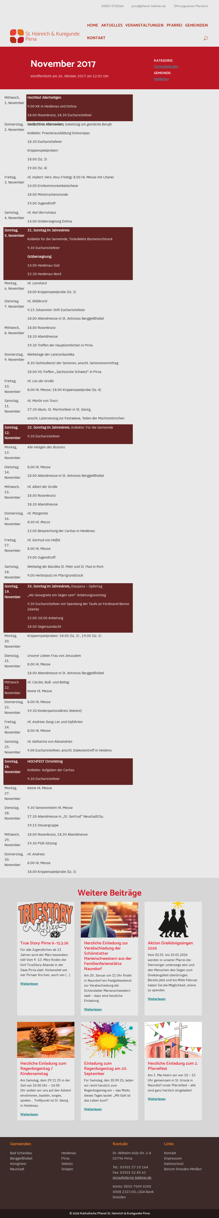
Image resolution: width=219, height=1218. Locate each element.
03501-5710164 (112, 6)
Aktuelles (112, 25)
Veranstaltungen (144, 25)
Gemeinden (196, 25)
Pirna (65, 1158)
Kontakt (96, 38)
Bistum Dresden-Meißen (183, 1168)
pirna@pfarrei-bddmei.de (149, 6)
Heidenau (161, 78)
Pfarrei (174, 25)
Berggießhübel (21, 1158)
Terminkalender (166, 66)
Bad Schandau (21, 1152)
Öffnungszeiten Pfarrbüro (191, 6)
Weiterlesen (29, 984)
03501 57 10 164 (134, 1166)
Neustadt (17, 1168)
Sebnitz (67, 1163)
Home (92, 25)
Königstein (18, 1163)
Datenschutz (173, 1163)
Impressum (173, 1158)
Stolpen (67, 1168)
